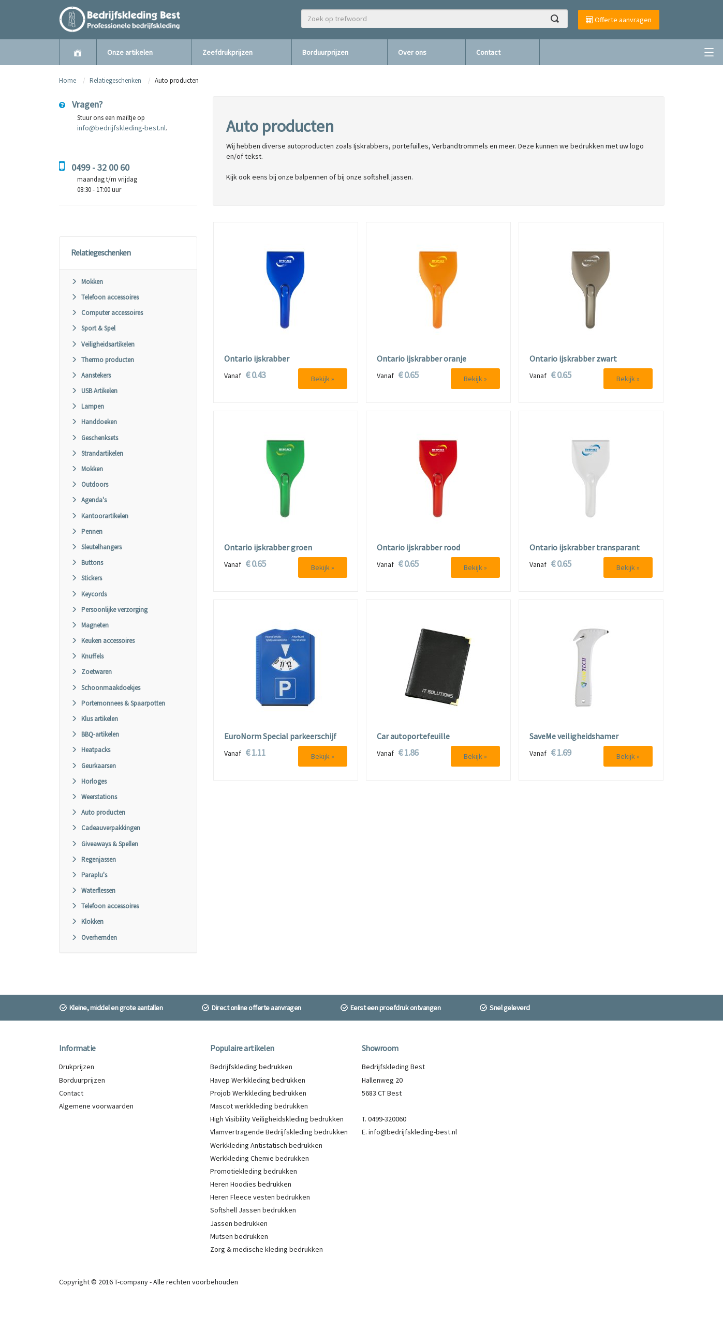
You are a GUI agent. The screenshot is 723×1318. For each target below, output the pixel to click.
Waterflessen (93, 890)
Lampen (87, 406)
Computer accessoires (107, 312)
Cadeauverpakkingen (105, 827)
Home (67, 80)
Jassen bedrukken (239, 1223)
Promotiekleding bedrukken (253, 1171)
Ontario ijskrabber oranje (421, 359)
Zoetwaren (91, 671)
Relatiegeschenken (115, 80)
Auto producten (98, 812)
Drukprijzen (76, 1066)
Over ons (412, 52)
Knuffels (87, 656)
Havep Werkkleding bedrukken (257, 1080)
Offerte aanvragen (619, 19)
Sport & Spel (93, 328)
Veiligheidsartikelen (103, 344)
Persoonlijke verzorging (109, 609)
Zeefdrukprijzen (227, 52)
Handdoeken (94, 421)
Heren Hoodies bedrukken (250, 1184)
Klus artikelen (94, 718)
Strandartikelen (97, 453)
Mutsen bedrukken (239, 1236)
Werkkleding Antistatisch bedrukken (266, 1145)
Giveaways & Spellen (104, 844)
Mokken (87, 281)
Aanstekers (91, 375)
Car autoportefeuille (413, 736)
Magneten (90, 625)
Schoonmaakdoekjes (105, 687)
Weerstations (94, 796)
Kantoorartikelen (99, 516)
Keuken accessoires (103, 640)
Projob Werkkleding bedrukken (258, 1093)
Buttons (87, 562)
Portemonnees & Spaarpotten (118, 703)
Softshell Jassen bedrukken (253, 1210)
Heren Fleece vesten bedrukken (260, 1197)
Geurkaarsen (93, 765)
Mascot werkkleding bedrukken (259, 1106)
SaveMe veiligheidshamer (573, 736)
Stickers (86, 578)
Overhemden (94, 937)
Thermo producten (102, 359)
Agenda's (89, 500)
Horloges (89, 781)
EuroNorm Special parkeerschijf (280, 736)
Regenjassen (93, 859)
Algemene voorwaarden (96, 1106)
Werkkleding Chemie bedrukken (259, 1158)
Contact (488, 52)
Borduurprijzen (325, 52)
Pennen (86, 531)
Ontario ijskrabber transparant (584, 547)
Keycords (89, 594)
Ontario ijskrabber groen (268, 547)
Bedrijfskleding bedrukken (251, 1066)
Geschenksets (94, 437)
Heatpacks (90, 749)
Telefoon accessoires (105, 297)
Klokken (87, 921)
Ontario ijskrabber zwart (573, 359)
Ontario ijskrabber (256, 359)
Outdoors (89, 484)
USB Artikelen (94, 390)
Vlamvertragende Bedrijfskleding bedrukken (279, 1131)
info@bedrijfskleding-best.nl (121, 127)
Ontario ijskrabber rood (418, 547)
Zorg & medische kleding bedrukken (266, 1249)
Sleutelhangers (96, 547)
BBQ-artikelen (95, 734)
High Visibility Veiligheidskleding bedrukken (277, 1119)
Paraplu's (89, 875)
